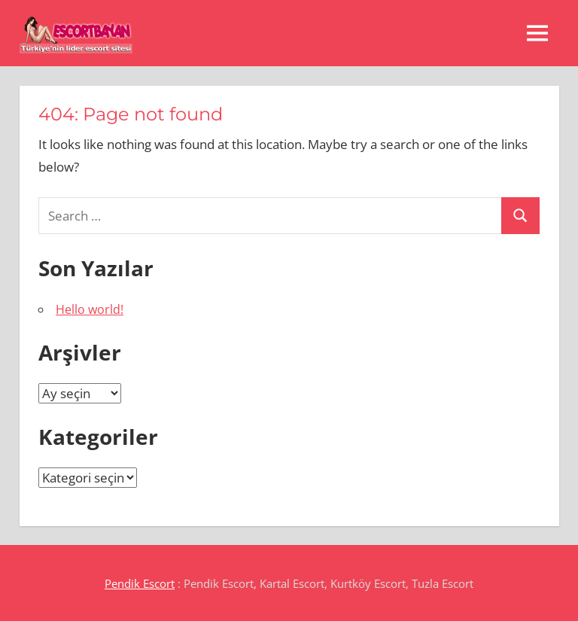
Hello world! (89, 309)
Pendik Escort (140, 583)
